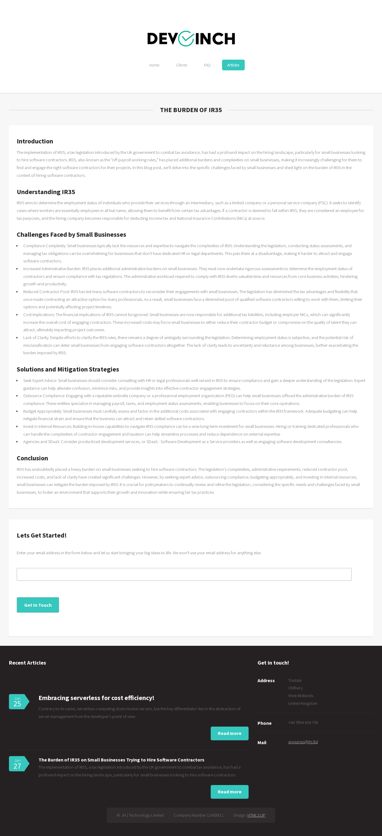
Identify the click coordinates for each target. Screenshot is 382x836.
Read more (229, 733)
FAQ (207, 65)
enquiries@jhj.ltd (303, 741)
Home (154, 65)
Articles (233, 65)
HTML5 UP (256, 815)
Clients (181, 65)
